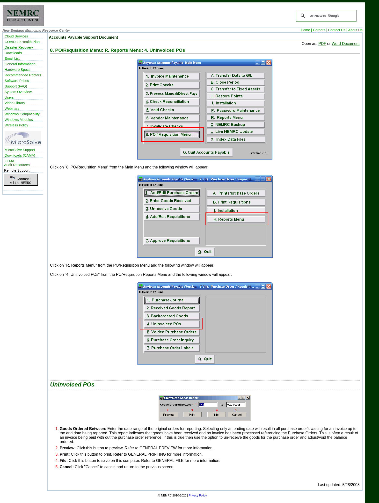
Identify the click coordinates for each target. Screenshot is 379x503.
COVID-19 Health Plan (22, 42)
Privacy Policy (198, 495)
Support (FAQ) (16, 86)
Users (9, 97)
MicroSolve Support (20, 150)
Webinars (12, 108)
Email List (12, 58)
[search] (326, 16)
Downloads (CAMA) (20, 155)
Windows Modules (19, 120)
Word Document (345, 44)
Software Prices (17, 81)
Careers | (320, 30)
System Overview (18, 92)
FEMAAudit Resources (17, 163)
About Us (355, 30)
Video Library (15, 103)
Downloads (13, 53)
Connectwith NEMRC (20, 179)
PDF (322, 44)
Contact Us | (337, 30)
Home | (306, 30)
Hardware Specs (17, 70)
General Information (20, 64)
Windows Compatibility (22, 114)
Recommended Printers (23, 75)
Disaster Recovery (19, 47)
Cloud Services (16, 36)
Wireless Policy (16, 125)
